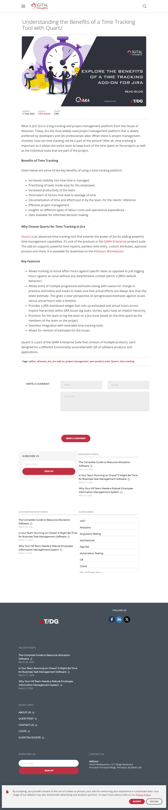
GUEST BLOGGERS (30, 737)
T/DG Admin (44, 113)
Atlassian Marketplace (108, 251)
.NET (82, 520)
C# (81, 559)
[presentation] (88, 421)
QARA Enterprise (115, 241)
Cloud (83, 566)
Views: (57, 111)
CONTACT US (26, 724)
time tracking (127, 361)
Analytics (85, 527)
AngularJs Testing (90, 533)
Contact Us (124, 794)
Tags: (25, 361)
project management (77, 361)
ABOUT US (25, 712)
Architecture (87, 540)
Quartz (26, 237)
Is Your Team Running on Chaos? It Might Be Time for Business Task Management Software (108, 477)
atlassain (42, 361)
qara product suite (100, 361)
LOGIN (23, 731)
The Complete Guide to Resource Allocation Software (104, 464)
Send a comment (76, 438)
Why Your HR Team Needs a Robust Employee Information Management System (106, 490)
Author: (42, 111)
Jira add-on (59, 361)
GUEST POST (26, 718)
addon (32, 361)
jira (49, 361)
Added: (26, 111)
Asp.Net (84, 546)
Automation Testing (91, 553)
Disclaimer (141, 794)
